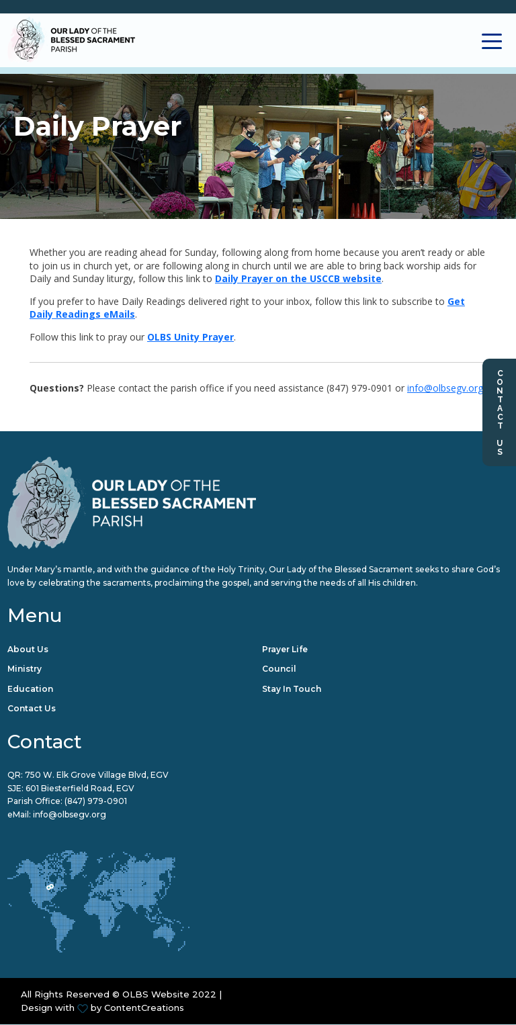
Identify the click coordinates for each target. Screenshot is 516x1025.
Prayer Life (285, 649)
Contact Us (500, 412)
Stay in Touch (291, 689)
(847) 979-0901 (95, 802)
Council (279, 669)
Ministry (24, 669)
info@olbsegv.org (445, 388)
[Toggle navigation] (492, 40)
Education (30, 689)
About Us (27, 649)
